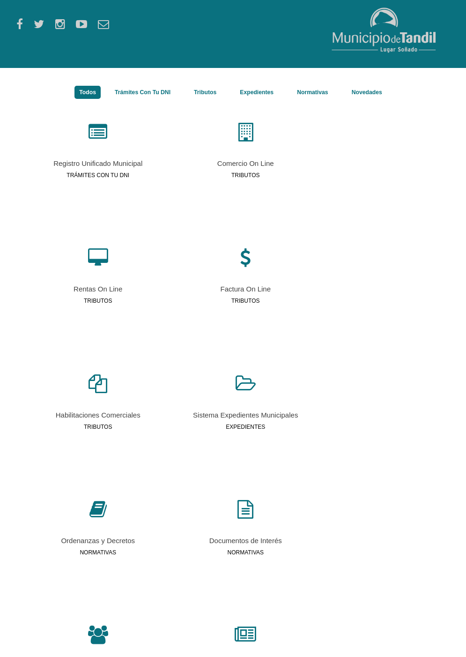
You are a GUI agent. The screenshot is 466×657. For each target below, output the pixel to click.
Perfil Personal (151, 593)
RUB (137, 584)
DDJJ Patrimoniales (269, 584)
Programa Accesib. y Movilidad (285, 593)
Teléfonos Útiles (388, 612)
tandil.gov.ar (68, 641)
